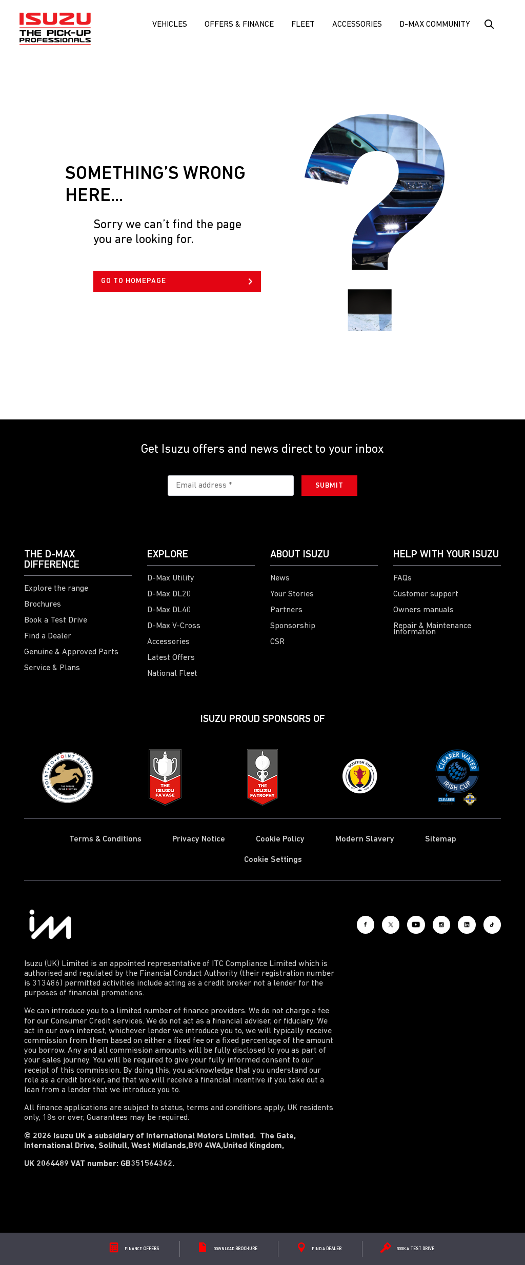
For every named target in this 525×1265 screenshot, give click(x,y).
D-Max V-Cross (173, 626)
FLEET (303, 25)
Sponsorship (292, 626)
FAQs (402, 578)
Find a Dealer (47, 636)
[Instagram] (421, 924)
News (280, 578)
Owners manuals (423, 610)
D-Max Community (434, 25)
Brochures (42, 604)
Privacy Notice (198, 839)
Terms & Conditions (105, 839)
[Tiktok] (488, 924)
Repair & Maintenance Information (432, 629)
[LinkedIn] (455, 924)
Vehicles (169, 25)
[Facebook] (321, 924)
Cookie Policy (280, 839)
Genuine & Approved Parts (71, 652)
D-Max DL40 (169, 610)
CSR (277, 642)
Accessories (357, 25)
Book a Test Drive (55, 620)
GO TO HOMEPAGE (177, 281)
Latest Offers (171, 658)
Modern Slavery (364, 839)
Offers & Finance (239, 25)
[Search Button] (488, 24)
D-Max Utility (170, 578)
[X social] (355, 924)
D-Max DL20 (169, 594)
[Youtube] (388, 924)
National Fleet (172, 674)
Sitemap (440, 839)
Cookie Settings (273, 860)
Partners (286, 610)
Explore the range (56, 589)
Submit (329, 486)
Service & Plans (52, 668)
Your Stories (292, 594)
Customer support (425, 594)
